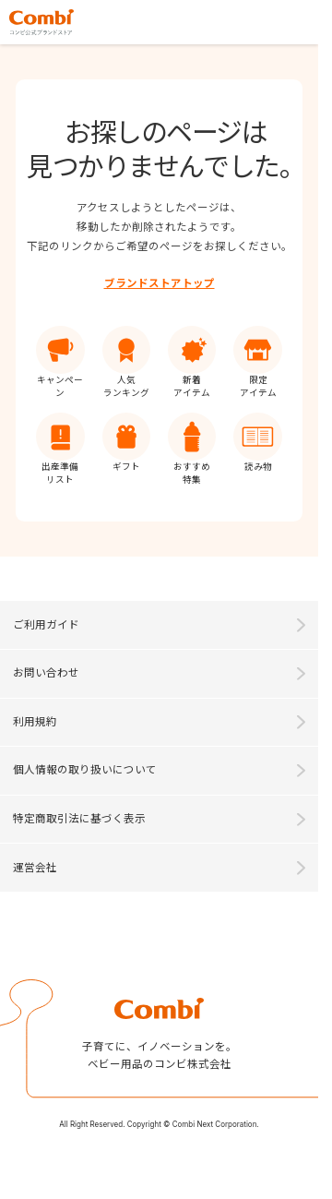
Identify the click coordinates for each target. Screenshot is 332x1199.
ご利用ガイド (46, 624)
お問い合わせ (46, 672)
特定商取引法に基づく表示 (79, 818)
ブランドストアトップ (159, 283)
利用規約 (35, 721)
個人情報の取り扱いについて (85, 769)
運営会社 (35, 867)
